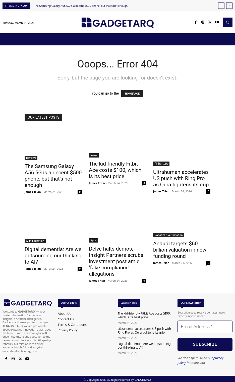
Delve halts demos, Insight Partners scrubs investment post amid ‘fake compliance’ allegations (116, 261)
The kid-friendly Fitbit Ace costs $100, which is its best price (115, 170)
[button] (227, 22)
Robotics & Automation (169, 235)
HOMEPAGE (132, 93)
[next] (229, 6)
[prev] (221, 6)
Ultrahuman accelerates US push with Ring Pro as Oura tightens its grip (181, 178)
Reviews (31, 158)
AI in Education (35, 241)
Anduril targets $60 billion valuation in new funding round (179, 250)
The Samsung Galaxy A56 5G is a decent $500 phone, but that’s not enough (81, 6)
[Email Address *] (205, 327)
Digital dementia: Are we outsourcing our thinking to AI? (53, 255)
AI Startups (161, 163)
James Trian (33, 192)
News (93, 155)
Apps (93, 240)
